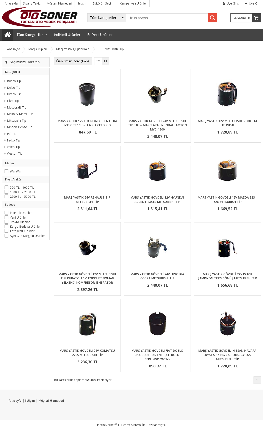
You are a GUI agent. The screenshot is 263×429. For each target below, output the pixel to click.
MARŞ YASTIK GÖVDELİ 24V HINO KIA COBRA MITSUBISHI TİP (157, 276)
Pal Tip (10, 134)
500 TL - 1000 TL (22, 187)
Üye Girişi (231, 3)
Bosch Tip (13, 81)
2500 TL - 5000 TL (23, 196)
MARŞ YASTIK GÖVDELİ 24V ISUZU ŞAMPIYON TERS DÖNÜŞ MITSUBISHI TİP (227, 276)
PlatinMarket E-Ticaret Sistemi (119, 425)
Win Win (15, 171)
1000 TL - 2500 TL (23, 192)
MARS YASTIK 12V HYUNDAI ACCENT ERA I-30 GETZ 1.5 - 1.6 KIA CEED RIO (87, 123)
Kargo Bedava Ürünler (25, 226)
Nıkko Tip (12, 140)
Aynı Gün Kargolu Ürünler (27, 236)
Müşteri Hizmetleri (51, 400)
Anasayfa (15, 400)
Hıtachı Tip (13, 94)
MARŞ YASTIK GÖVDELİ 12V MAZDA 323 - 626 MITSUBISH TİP (227, 199)
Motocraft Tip (15, 107)
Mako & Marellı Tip (19, 114)
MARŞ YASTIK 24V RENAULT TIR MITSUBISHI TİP (87, 199)
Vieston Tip (13, 153)
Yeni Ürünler (18, 217)
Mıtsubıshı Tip (15, 120)
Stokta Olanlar (20, 222)
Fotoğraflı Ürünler (22, 231)
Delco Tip (12, 87)
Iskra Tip (12, 101)
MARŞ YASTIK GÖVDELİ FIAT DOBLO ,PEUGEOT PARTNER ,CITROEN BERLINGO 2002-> (157, 354)
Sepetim (242, 18)
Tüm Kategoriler (29, 34)
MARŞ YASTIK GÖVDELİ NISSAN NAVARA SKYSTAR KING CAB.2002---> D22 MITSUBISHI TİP (227, 354)
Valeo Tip (12, 147)
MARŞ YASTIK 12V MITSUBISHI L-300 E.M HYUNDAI (227, 123)
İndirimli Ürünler (21, 213)
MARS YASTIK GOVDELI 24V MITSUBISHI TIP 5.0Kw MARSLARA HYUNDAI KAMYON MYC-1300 (157, 125)
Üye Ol (251, 3)
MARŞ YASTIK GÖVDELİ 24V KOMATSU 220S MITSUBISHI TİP (87, 352)
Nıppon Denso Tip (18, 127)
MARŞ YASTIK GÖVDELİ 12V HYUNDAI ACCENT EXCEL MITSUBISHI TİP (157, 199)
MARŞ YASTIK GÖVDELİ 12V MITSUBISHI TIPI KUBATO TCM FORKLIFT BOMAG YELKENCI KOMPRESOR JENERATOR (87, 278)
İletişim (30, 400)
